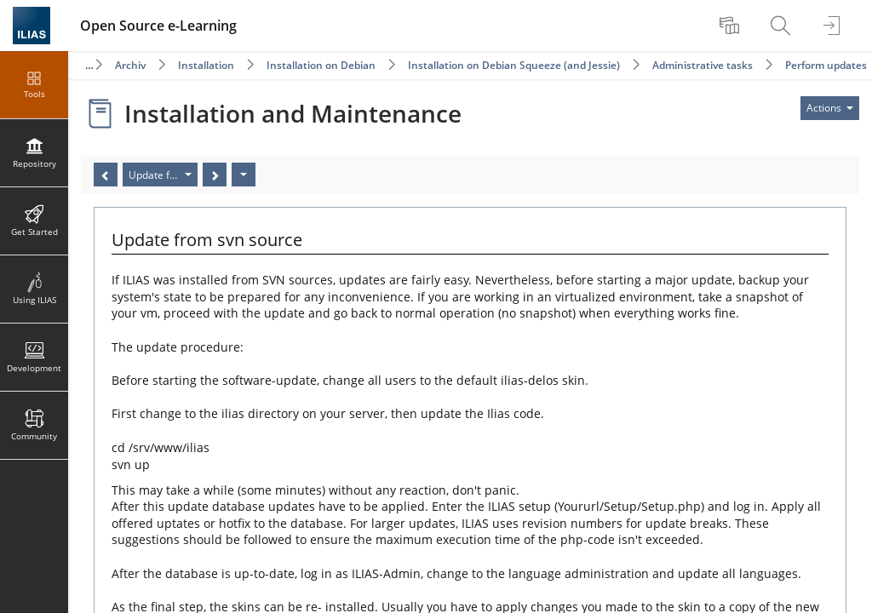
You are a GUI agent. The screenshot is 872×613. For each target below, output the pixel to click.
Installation (206, 65)
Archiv (130, 65)
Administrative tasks (702, 65)
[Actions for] (829, 108)
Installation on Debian (321, 65)
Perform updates (826, 65)
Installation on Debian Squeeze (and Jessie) (514, 65)
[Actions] (243, 174)
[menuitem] (731, 25)
